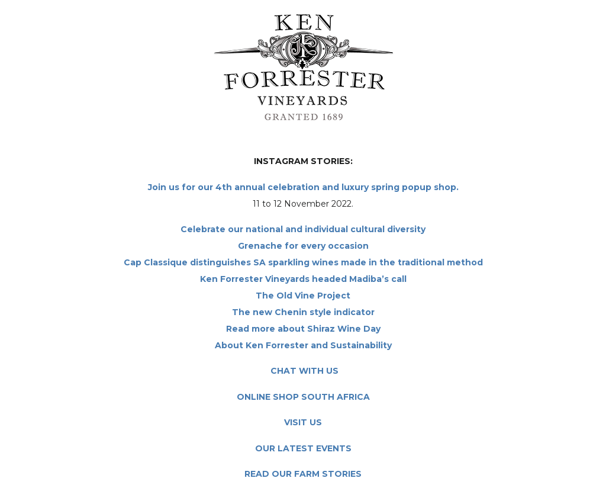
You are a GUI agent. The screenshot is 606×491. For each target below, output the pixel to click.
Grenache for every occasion (303, 245)
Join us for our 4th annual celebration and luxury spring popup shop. (303, 187)
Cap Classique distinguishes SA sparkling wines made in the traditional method (303, 262)
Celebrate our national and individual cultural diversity (303, 229)
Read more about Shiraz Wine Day (303, 328)
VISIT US (303, 422)
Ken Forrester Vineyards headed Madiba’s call (303, 279)
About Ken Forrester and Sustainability (303, 345)
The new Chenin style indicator (303, 312)
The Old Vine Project (303, 295)
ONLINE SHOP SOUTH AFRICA (303, 396)
